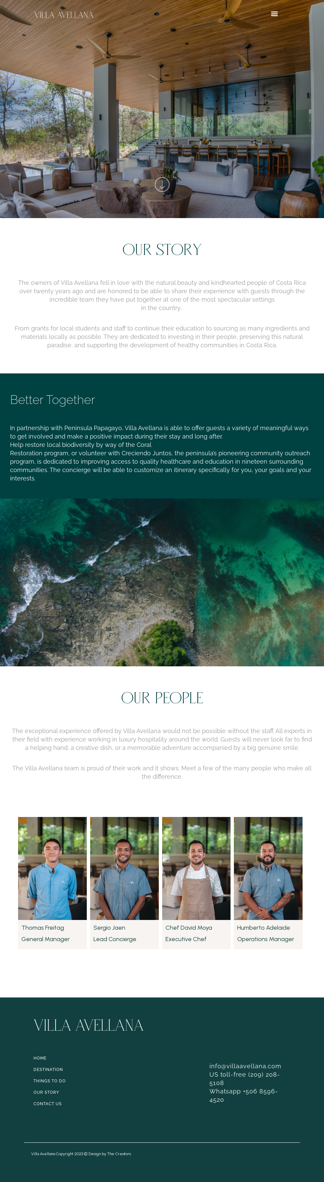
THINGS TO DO (50, 1081)
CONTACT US (48, 1103)
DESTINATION (48, 1069)
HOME (40, 1058)
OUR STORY (46, 1092)
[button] (274, 13)
